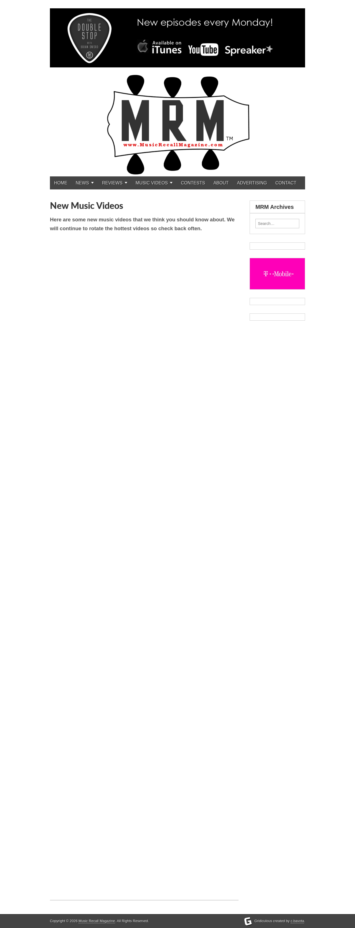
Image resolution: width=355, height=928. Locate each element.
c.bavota (297, 921)
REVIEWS (112, 183)
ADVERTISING (252, 183)
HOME (60, 183)
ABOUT (221, 183)
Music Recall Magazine (96, 921)
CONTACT (285, 183)
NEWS (82, 183)
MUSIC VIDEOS (152, 183)
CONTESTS (193, 183)
